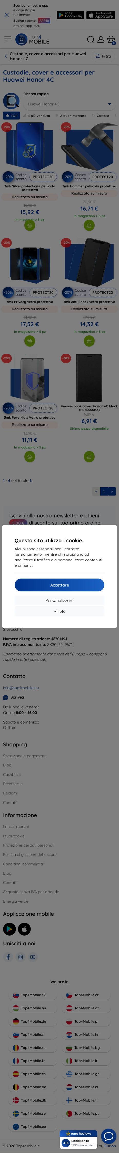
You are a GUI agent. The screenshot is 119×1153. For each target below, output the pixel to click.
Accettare (59, 585)
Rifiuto (60, 611)
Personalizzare (59, 600)
